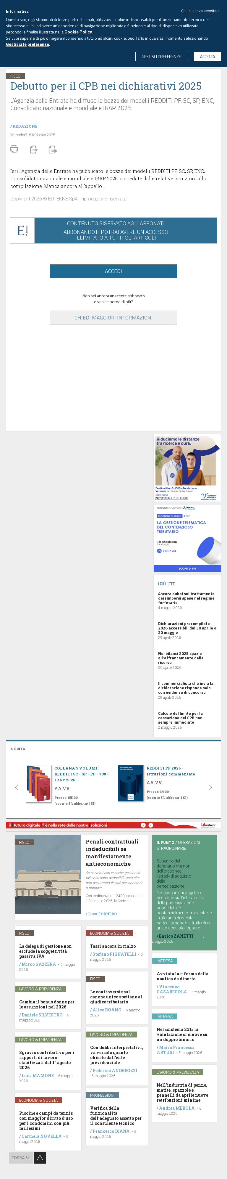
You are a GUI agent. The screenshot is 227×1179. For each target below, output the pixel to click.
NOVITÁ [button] (18, 749)
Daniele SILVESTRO (42, 1015)
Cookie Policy (78, 32)
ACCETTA (207, 56)
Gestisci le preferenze (27, 44)
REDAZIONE (25, 126)
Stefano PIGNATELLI (114, 954)
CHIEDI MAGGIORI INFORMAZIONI (113, 318)
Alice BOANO (107, 1010)
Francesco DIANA (111, 1131)
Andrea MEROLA (177, 1108)
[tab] (113, 748)
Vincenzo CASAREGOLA (172, 989)
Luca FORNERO (102, 913)
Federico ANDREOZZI (115, 1070)
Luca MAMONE (38, 1075)
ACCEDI (113, 271)
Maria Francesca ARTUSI (175, 1050)
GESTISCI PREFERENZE (161, 56)
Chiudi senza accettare (200, 11)
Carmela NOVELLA (42, 1136)
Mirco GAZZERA (39, 964)
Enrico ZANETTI (176, 936)
